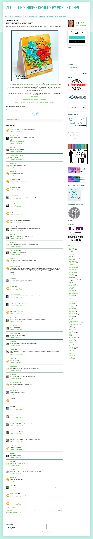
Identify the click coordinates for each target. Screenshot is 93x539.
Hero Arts (71, 287)
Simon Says (71, 327)
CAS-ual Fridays (72, 262)
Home (6, 16)
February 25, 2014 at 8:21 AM (16, 183)
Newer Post (9, 510)
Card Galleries (42, 16)
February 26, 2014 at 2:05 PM (16, 457)
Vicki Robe (12, 366)
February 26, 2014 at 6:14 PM (16, 465)
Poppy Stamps (72, 311)
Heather (12, 317)
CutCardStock (72, 272)
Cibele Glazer (43, 99)
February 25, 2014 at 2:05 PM (16, 354)
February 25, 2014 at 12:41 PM (16, 254)
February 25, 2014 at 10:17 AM (16, 214)
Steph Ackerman (13, 333)
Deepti (11, 453)
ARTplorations (72, 249)
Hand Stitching (72, 284)
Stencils (70, 331)
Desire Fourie (13, 135)
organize (70, 350)
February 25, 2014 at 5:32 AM (16, 143)
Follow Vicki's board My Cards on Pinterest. (15, 521)
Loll (11, 422)
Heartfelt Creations (13, 121)
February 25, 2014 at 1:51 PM (16, 337)
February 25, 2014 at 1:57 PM (16, 345)
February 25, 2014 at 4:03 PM (16, 362)
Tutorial (70, 342)
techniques (71, 355)
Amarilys (12, 341)
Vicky (11, 461)
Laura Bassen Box (73, 293)
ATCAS (70, 254)
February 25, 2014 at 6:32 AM (16, 159)
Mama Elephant (72, 301)
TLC (70, 334)
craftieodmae (13, 127)
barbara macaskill (14, 266)
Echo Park (71, 277)
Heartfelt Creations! (34, 96)
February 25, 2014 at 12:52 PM (16, 274)
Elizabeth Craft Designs (74, 279)
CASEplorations (72, 264)
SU (69, 326)
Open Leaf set (32, 84)
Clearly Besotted (72, 267)
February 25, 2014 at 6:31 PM (16, 394)
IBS (69, 288)
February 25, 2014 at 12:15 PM (16, 246)
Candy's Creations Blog (15, 155)
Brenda (11, 258)
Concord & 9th (72, 270)
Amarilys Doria (22, 105)
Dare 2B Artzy (72, 275)
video (70, 357)
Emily (11, 501)
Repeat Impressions (73, 314)
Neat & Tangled (72, 305)
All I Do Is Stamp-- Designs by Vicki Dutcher (42, 7)
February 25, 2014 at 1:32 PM (16, 321)
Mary (11, 398)
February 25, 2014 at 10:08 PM (16, 417)
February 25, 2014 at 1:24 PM (16, 297)
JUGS (70, 292)
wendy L (12, 358)
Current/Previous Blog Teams (31, 16)
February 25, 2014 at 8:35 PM (16, 409)
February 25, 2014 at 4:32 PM (16, 378)
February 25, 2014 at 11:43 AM (16, 238)
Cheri (11, 469)
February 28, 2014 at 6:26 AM (16, 504)
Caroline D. (12, 195)
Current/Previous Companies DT (16, 16)
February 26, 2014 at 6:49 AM (16, 433)
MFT (70, 298)
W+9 (70, 345)
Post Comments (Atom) (17, 512)
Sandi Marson (13, 390)
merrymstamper (13, 294)
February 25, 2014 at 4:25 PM (16, 370)
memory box (71, 348)
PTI (69, 306)
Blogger (49, 531)
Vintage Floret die (54, 84)
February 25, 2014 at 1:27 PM (16, 313)
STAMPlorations (72, 321)
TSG (70, 335)
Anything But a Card (73, 258)
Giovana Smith (26, 99)
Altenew (70, 256)
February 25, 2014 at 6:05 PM (16, 386)
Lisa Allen (48, 105)
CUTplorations (72, 266)
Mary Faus (45, 102)
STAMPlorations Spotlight (74, 324)
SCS (70, 318)
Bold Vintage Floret (21, 84)
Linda (11, 406)
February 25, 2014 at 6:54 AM (16, 167)
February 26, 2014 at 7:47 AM (16, 441)
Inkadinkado (71, 290)
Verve (70, 344)
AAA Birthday (71, 248)
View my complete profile (80, 25)
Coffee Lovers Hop (73, 269)
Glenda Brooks (38, 102)
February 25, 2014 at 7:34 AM (16, 175)
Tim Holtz (71, 339)
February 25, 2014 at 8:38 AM (16, 198)
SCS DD (70, 319)
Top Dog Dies (71, 340)
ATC (70, 251)
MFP (70, 297)
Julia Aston (12, 226)
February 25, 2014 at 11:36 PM (16, 425)
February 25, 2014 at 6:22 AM (16, 151)
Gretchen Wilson (13, 493)
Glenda (11, 211)
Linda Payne (51, 102)
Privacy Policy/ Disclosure (60, 16)
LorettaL (12, 286)
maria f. (11, 485)
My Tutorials (50, 16)
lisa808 (11, 278)
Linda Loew (35, 105)
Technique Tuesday (73, 337)
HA (69, 282)
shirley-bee (12, 325)
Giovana (12, 163)
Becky (11, 147)
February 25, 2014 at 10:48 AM (16, 222)
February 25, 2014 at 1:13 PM (16, 289)
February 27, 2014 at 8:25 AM (16, 488)
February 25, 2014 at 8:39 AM (16, 206)
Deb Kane (12, 309)
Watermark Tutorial (73, 347)
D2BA (70, 274)
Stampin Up (71, 329)
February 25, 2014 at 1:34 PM (16, 329)
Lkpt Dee (12, 445)
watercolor (71, 358)
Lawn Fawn (71, 295)
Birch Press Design (73, 261)
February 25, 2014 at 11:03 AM (16, 230)
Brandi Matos (13, 414)
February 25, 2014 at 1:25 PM (16, 305)
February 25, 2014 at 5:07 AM (16, 131)
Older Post (60, 510)
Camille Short (13, 430)
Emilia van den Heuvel (28, 102)
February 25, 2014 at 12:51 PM (16, 262)
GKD (70, 280)
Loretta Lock (29, 105)
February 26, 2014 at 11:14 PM (16, 481)
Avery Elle (71, 259)
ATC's (70, 253)
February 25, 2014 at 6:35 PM (16, 401)
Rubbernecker (72, 316)
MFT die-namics (72, 300)
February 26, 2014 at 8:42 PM (16, 473)
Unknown (12, 171)
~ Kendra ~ (12, 437)
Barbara (12, 374)
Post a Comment (11, 507)
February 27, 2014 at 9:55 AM (16, 496)
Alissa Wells (42, 105)
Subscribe (77, 42)
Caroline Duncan (18, 102)
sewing (70, 352)
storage (70, 353)
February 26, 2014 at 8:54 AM (16, 449)
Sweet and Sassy (72, 332)
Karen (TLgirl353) (14, 179)
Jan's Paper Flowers (14, 250)
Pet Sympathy (72, 308)
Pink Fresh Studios (73, 309)
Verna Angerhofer (14, 203)
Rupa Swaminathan (14, 382)
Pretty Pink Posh (72, 313)
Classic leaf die (44, 84)
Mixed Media (71, 303)
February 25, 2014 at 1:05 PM (16, 281)
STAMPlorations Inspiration (74, 322)
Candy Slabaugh (35, 99)
